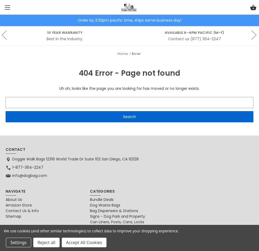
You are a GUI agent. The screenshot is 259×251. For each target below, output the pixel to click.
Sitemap (13, 216)
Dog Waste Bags (105, 205)
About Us (14, 199)
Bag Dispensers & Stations (114, 210)
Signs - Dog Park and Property (117, 216)
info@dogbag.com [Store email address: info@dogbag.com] (29, 175)
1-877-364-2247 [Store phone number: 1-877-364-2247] (27, 167)
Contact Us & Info (22, 210)
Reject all (46, 242)
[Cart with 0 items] (253, 8)
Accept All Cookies (84, 242)
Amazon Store (19, 205)
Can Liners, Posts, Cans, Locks (117, 222)
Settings (18, 242)
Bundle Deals (102, 199)
